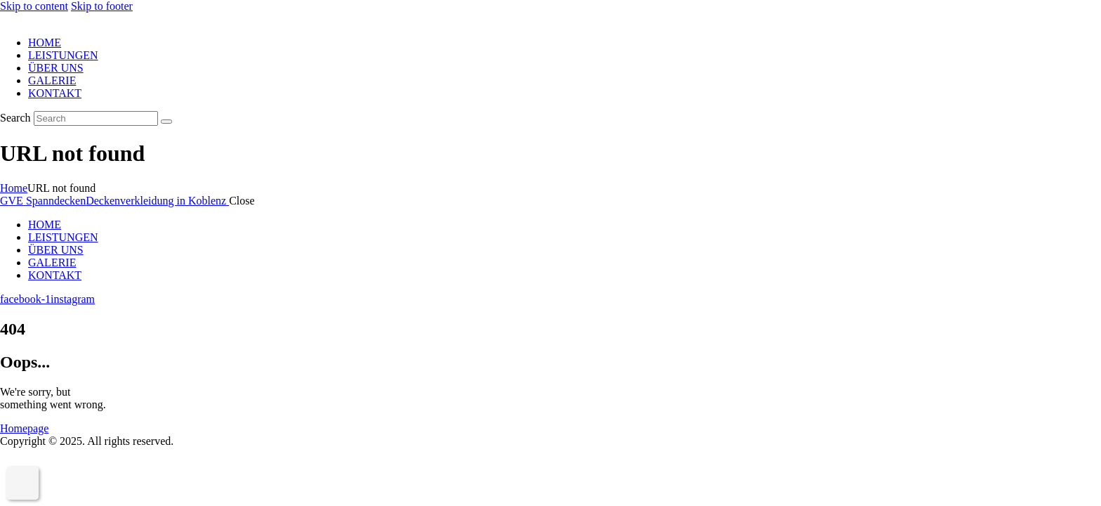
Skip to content (34, 6)
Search (15, 118)
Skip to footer (102, 6)
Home (13, 188)
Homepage (24, 428)
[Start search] (166, 121)
